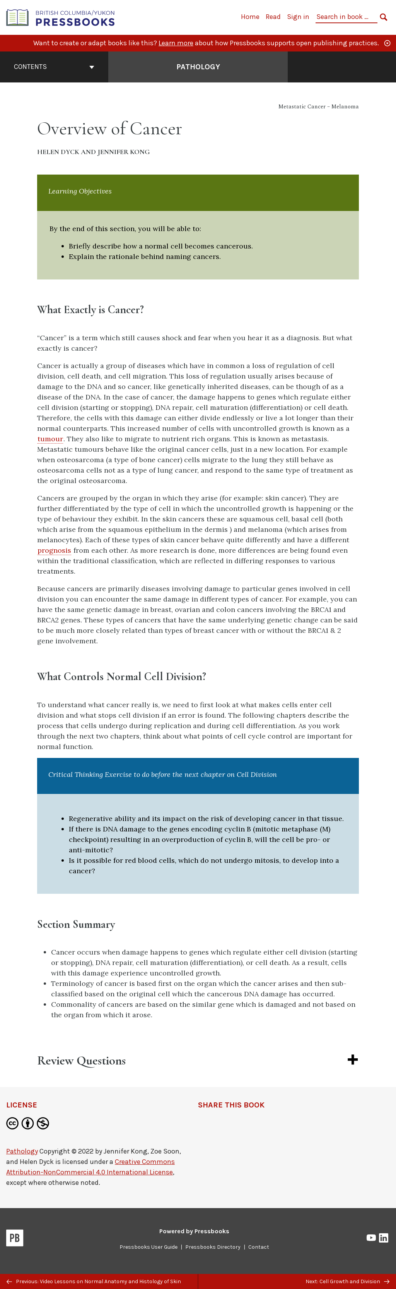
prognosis (54, 550)
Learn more (176, 43)
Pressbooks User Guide (148, 1247)
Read (273, 16)
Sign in (298, 16)
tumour (50, 438)
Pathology (22, 1151)
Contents (54, 66)
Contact (258, 1247)
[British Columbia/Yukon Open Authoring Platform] (60, 17)
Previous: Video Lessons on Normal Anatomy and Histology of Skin (94, 1281)
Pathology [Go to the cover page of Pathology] (198, 66)
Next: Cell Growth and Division (347, 1281)
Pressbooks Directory (213, 1247)
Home (250, 16)
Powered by (194, 1231)
